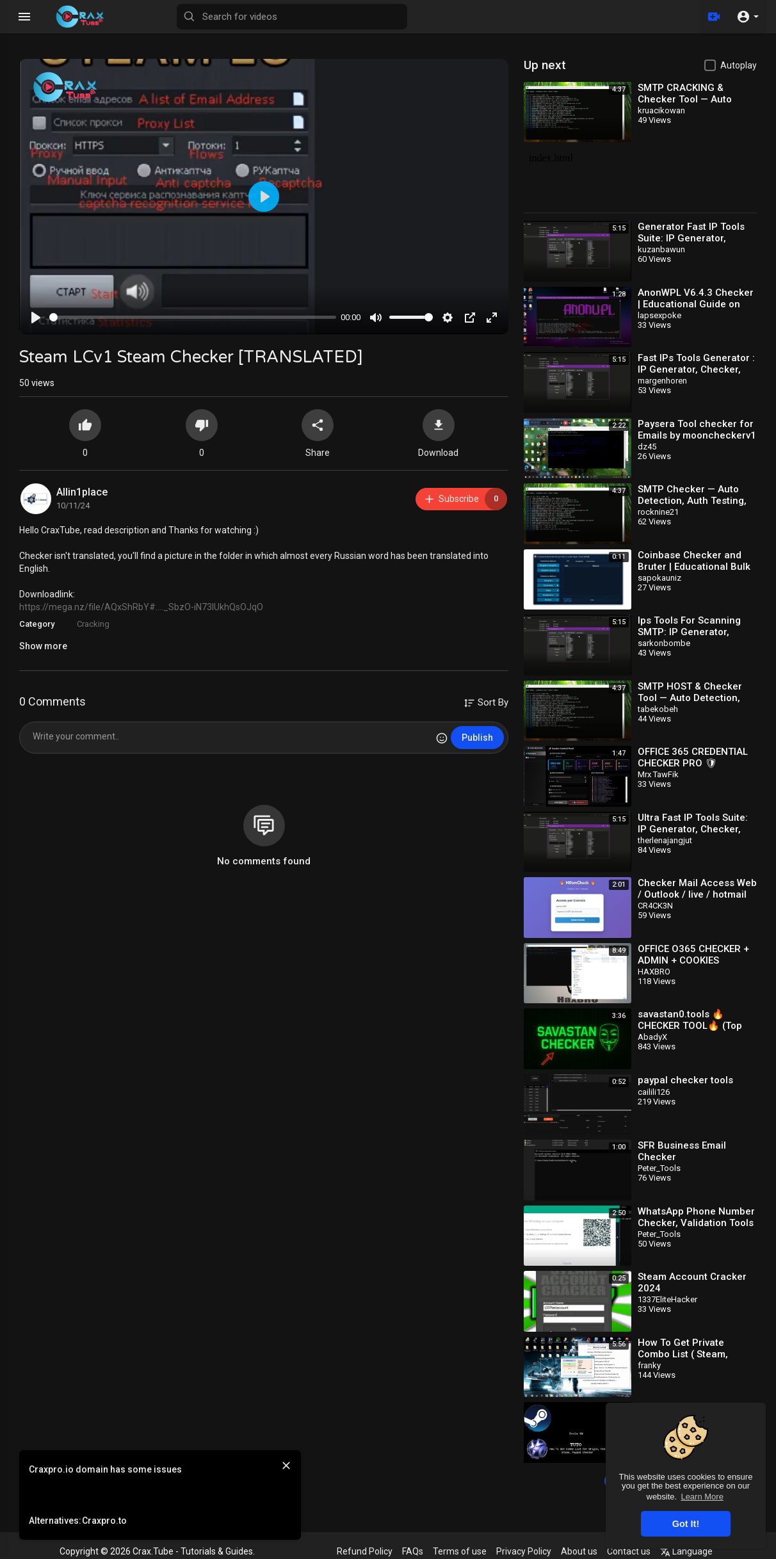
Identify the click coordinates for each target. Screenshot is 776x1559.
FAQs (412, 1551)
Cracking (93, 624)
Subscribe (465, 499)
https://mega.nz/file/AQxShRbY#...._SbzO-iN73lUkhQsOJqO (141, 607)
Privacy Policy (523, 1551)
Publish (477, 737)
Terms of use (460, 1551)
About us (579, 1551)
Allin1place (82, 492)
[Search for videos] (292, 16)
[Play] (36, 317)
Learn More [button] (702, 1496)
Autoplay (738, 65)
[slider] (192, 317)
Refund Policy (364, 1551)
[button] (747, 16)
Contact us (629, 1551)
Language (686, 1551)
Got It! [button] (685, 1524)
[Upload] (714, 16)
